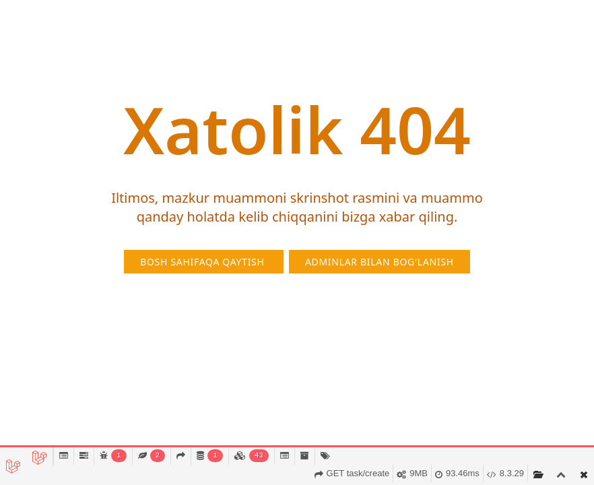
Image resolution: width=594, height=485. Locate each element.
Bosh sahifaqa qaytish (203, 261)
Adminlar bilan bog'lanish (379, 261)
